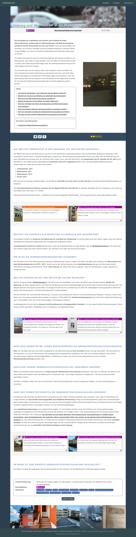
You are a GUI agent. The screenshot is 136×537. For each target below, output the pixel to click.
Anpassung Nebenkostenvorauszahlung (33, 125)
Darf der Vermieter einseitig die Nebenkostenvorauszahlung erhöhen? (44, 112)
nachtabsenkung (55, 492)
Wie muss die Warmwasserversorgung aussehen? (36, 98)
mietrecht (49, 490)
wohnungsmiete (64, 490)
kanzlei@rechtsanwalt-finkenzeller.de (100, 531)
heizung (55, 490)
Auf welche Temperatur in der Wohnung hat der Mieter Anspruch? (42, 93)
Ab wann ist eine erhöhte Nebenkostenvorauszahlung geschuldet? (42, 114)
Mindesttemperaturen (100, 246)
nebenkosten (74, 490)
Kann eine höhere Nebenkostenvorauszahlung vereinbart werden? (42, 109)
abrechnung (40, 490)
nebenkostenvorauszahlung (104, 490)
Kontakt (116, 3)
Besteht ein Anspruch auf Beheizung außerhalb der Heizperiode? (42, 96)
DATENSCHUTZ (74, 534)
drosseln (91, 490)
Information (128, 3)
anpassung (75, 492)
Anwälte (105, 3)
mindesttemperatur (43, 492)
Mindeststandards (39, 282)
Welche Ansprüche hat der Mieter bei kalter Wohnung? (38, 101)
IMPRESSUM (61, 534)
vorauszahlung (66, 492)
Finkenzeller (9, 3)
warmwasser (84, 490)
